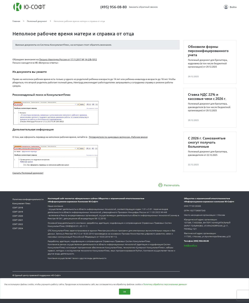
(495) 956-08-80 (113, 6)
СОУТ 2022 (17, 224)
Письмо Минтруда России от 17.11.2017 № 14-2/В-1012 (68, 59)
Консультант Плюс (21, 203)
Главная (16, 21)
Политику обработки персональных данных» (165, 284)
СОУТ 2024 (17, 228)
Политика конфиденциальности (28, 199)
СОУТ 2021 (17, 220)
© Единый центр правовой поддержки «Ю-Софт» (36, 275)
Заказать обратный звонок (143, 6)
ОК (124, 291)
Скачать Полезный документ (27, 172)
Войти (230, 7)
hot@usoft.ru (190, 245)
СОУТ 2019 (17, 211)
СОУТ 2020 (17, 215)
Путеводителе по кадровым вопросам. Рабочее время (118, 136)
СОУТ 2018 (17, 207)
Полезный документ (37, 21)
